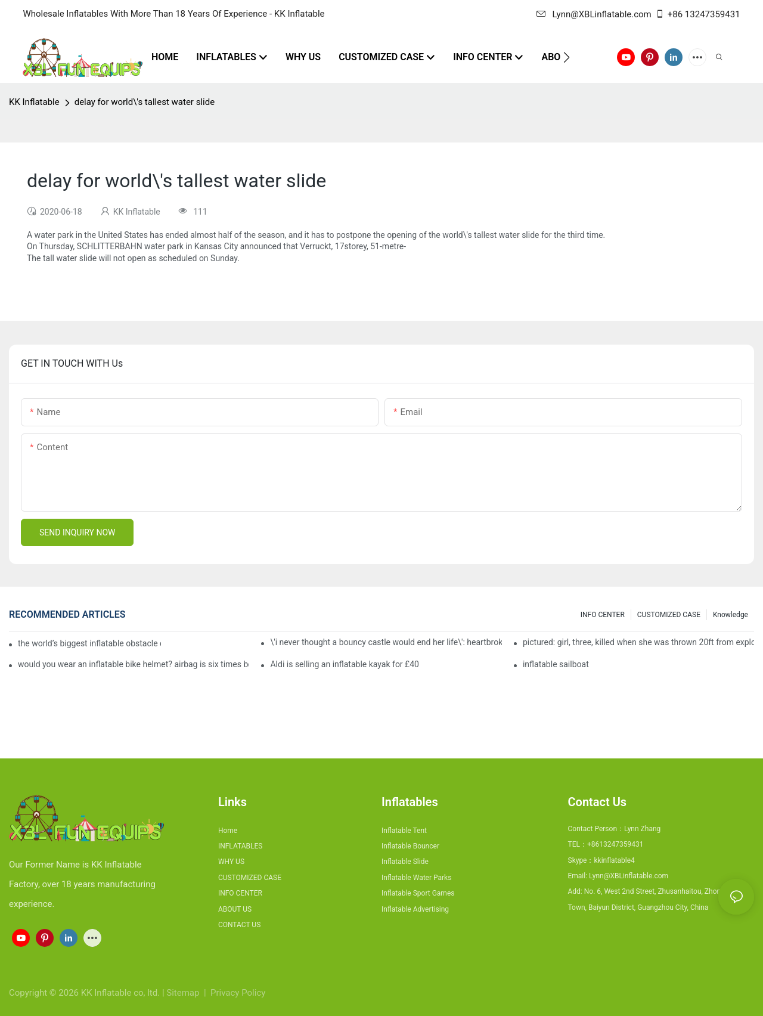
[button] (566, 57)
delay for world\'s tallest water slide (145, 102)
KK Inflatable (34, 102)
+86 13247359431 (697, 14)
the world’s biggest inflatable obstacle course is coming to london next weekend (89, 643)
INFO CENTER (603, 615)
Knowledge (730, 615)
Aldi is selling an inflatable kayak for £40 (344, 664)
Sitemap (183, 992)
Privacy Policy (237, 992)
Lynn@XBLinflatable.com (593, 14)
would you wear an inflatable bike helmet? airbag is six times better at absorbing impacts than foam (133, 664)
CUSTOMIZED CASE (668, 615)
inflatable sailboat (556, 664)
